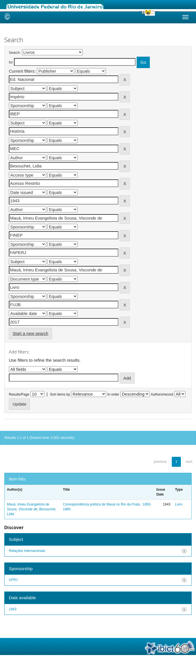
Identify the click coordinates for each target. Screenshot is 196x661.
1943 (13, 609)
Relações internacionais (27, 551)
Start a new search (30, 333)
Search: (15, 53)
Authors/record (162, 394)
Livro (179, 504)
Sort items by (60, 394)
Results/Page (19, 394)
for (11, 62)
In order (113, 394)
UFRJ (13, 580)
